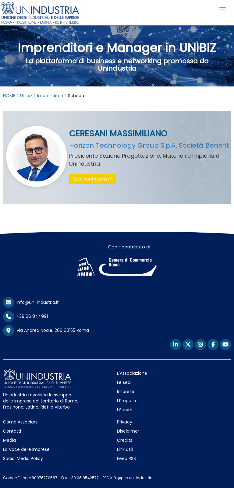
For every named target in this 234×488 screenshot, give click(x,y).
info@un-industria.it (31, 302)
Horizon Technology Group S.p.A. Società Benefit (149, 145)
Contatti (12, 431)
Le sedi (124, 382)
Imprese (125, 391)
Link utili (125, 449)
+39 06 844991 (25, 316)
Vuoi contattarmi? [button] (92, 179)
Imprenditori (50, 96)
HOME (9, 96)
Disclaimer (128, 431)
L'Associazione (132, 373)
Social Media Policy (23, 458)
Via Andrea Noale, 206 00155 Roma (46, 330)
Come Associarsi (20, 422)
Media (9, 440)
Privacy (124, 422)
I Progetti (126, 401)
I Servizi (124, 410)
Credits (124, 440)
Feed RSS (126, 458)
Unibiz (26, 96)
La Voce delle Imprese (26, 449)
